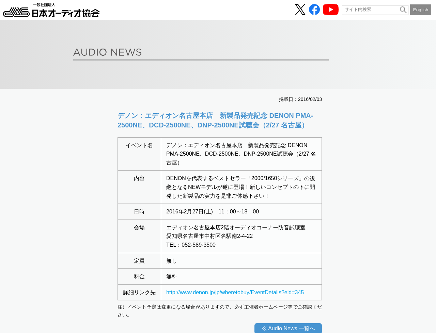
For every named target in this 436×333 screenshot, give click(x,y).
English (421, 9)
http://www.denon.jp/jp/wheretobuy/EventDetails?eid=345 (235, 292)
